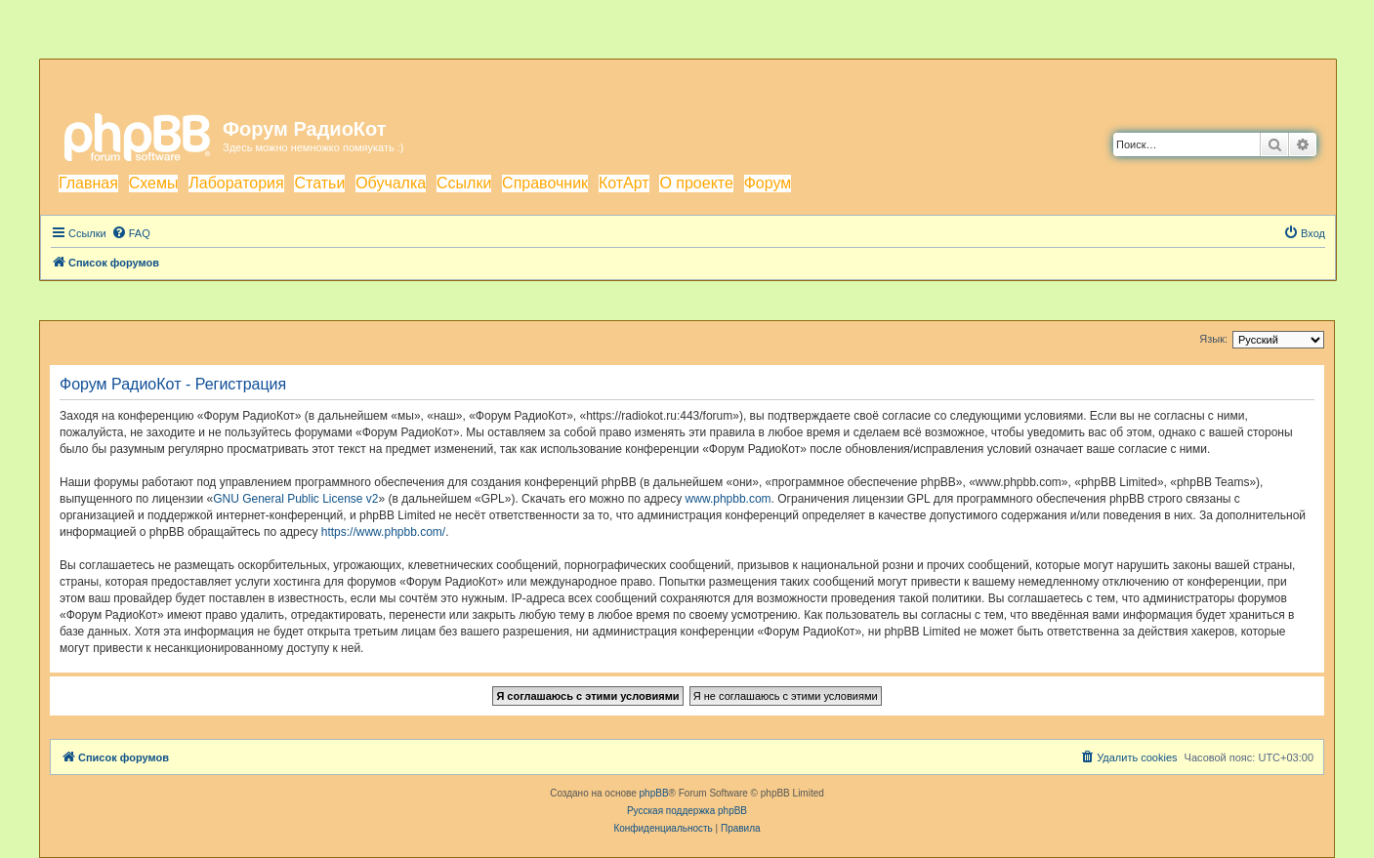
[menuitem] (130, 233)
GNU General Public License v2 (295, 499)
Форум (768, 183)
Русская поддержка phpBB (687, 810)
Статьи (319, 183)
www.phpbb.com (728, 499)
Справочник (545, 183)
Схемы (154, 183)
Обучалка (390, 183)
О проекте (695, 183)
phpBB (654, 793)
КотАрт (624, 183)
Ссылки (464, 183)
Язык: (1213, 339)
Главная (88, 183)
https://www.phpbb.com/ (383, 532)
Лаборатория (235, 183)
